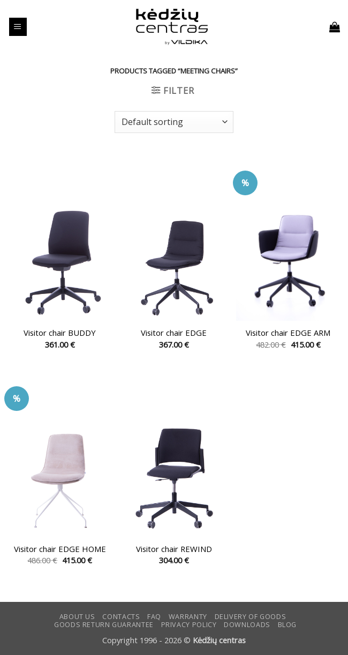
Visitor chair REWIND (174, 549)
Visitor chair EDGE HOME (60, 549)
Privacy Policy (189, 624)
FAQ (154, 616)
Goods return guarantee (104, 624)
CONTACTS (121, 616)
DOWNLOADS (247, 624)
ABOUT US (77, 616)
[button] (18, 27)
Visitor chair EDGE (174, 333)
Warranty (188, 616)
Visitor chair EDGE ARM (288, 333)
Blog (287, 624)
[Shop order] (174, 122)
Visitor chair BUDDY (60, 333)
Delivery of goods (250, 616)
